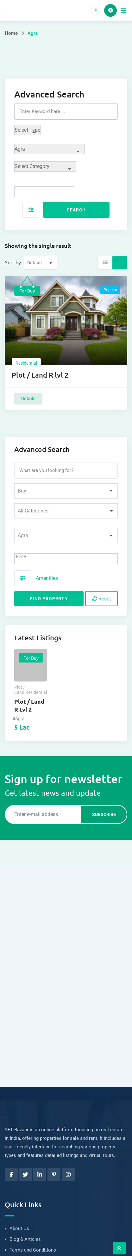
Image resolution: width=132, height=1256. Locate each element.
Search (76, 209)
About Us (19, 1228)
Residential (26, 363)
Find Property (49, 598)
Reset (101, 599)
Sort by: (13, 262)
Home (11, 33)
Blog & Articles (25, 1239)
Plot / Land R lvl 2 (40, 375)
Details (28, 398)
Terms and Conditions (32, 1250)
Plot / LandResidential (30, 690)
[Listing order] (40, 263)
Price (21, 556)
